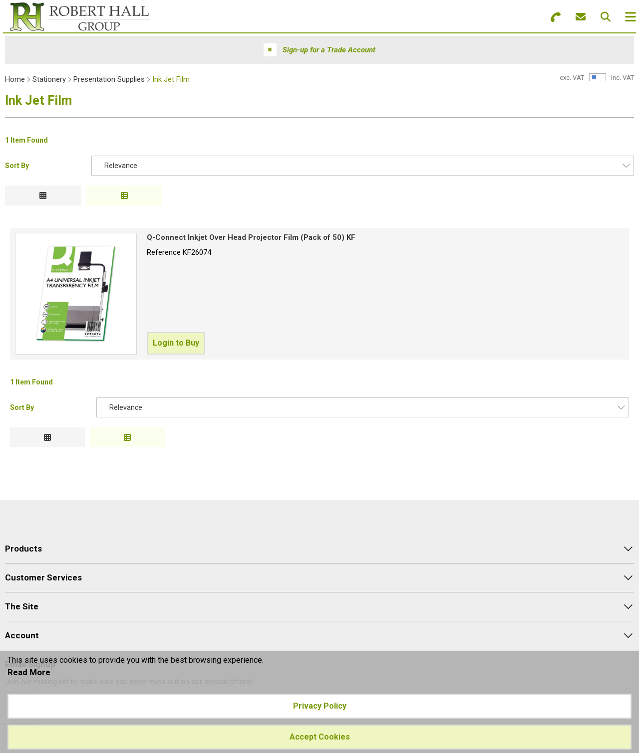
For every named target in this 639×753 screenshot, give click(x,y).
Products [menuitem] (23, 549)
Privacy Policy (319, 706)
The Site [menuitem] (21, 606)
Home (15, 79)
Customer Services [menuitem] (43, 577)
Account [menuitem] (22, 635)
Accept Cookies (320, 737)
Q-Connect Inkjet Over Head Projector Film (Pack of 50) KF (251, 237)
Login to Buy (176, 343)
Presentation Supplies (109, 79)
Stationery (49, 79)
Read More (28, 672)
